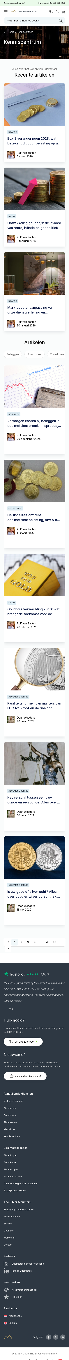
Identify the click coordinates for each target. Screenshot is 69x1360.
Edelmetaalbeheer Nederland (24, 1263)
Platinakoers (10, 1122)
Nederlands (13, 1316)
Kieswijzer (9, 1129)
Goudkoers (34, 354)
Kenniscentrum (25, 32)
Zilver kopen (10, 1155)
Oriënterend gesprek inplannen (21, 1183)
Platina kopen (11, 1169)
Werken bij (9, 1237)
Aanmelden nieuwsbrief (25, 1076)
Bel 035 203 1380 (23, 1041)
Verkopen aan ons (13, 1101)
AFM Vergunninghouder (20, 1289)
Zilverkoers (10, 1108)
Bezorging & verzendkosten (19, 1209)
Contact (8, 1244)
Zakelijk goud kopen (15, 1190)
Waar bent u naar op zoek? (35, 21)
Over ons (9, 1230)
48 (47, 942)
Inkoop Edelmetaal (18, 1270)
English (10, 1323)
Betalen (8, 1223)
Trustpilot (13, 1296)
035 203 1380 (59, 3)
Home (9, 32)
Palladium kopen (13, 1176)
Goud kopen (10, 1162)
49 (54, 942)
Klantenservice (12, 1216)
